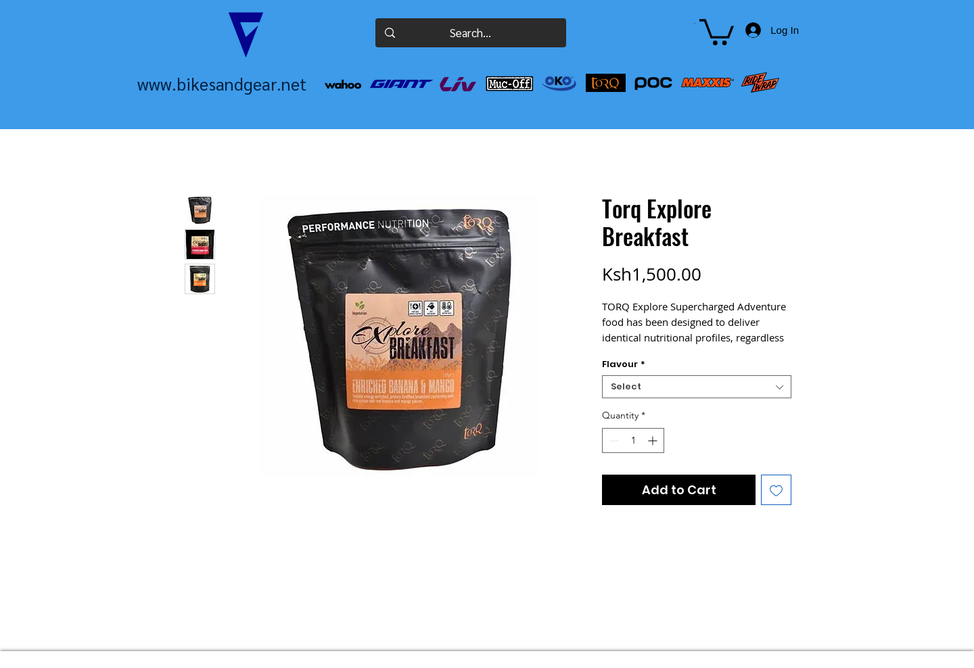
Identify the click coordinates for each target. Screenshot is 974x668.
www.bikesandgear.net (221, 83)
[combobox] (696, 386)
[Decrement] (612, 440)
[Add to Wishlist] (776, 490)
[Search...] (470, 32)
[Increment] (653, 440)
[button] (693, 23)
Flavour (623, 364)
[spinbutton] (633, 440)
